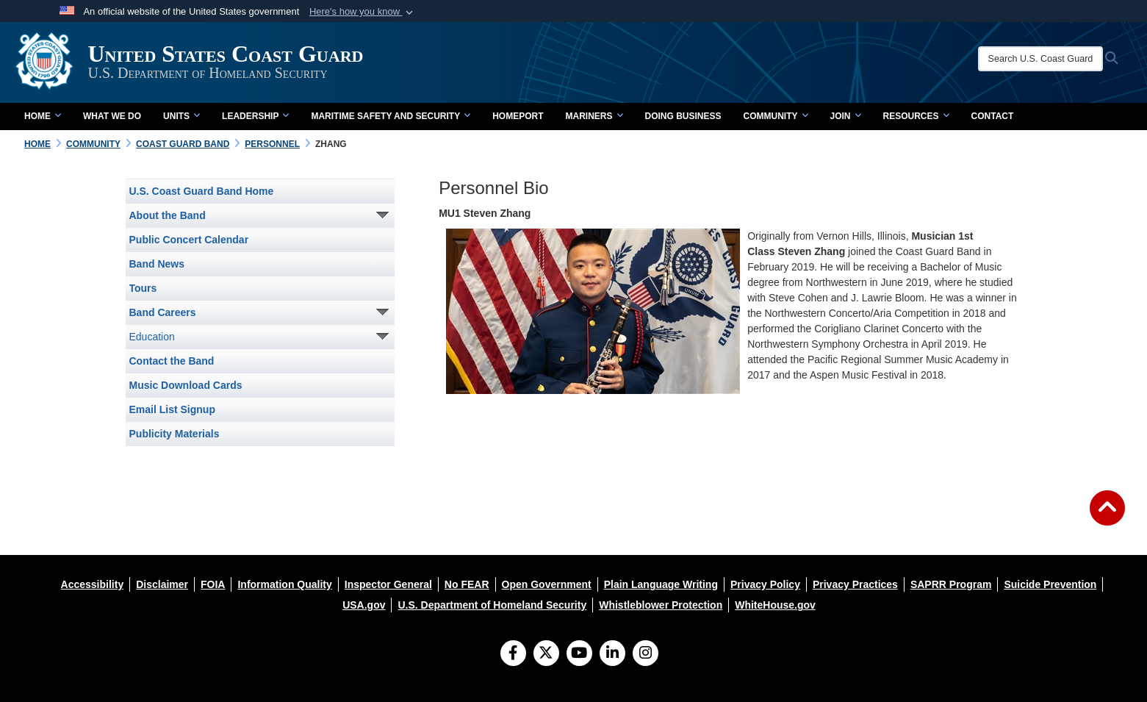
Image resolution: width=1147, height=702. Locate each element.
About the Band (167, 215)
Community (776, 116)
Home (42, 116)
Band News (156, 264)
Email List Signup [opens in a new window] (172, 409)
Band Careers (162, 312)
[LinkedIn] (612, 654)
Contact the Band (172, 361)
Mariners (593, 116)
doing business (683, 116)
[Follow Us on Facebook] (513, 654)
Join (845, 116)
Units (181, 116)
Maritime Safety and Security (390, 116)
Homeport (517, 116)
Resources (916, 116)
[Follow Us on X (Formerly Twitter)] (546, 654)
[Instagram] (645, 654)
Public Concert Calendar (189, 240)
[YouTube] (579, 654)
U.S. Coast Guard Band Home (201, 191)
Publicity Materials (174, 434)
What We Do (112, 116)
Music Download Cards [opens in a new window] (185, 385)
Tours (143, 288)
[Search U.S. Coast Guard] (1042, 58)
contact (992, 116)
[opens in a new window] (92, 584)
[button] (362, 11)
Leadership (255, 116)
